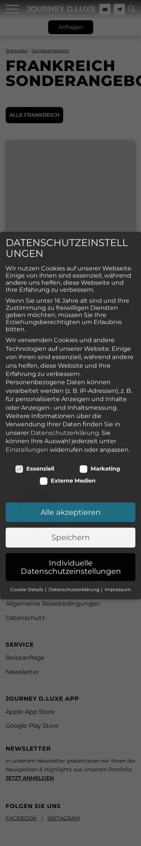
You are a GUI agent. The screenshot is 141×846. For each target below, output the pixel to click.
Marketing (100, 415)
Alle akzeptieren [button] (71, 458)
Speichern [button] (71, 483)
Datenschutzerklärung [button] (74, 535)
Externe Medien (68, 427)
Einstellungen (27, 395)
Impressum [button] (118, 535)
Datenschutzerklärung (64, 379)
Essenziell (34, 415)
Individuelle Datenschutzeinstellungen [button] (71, 513)
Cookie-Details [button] (27, 535)
